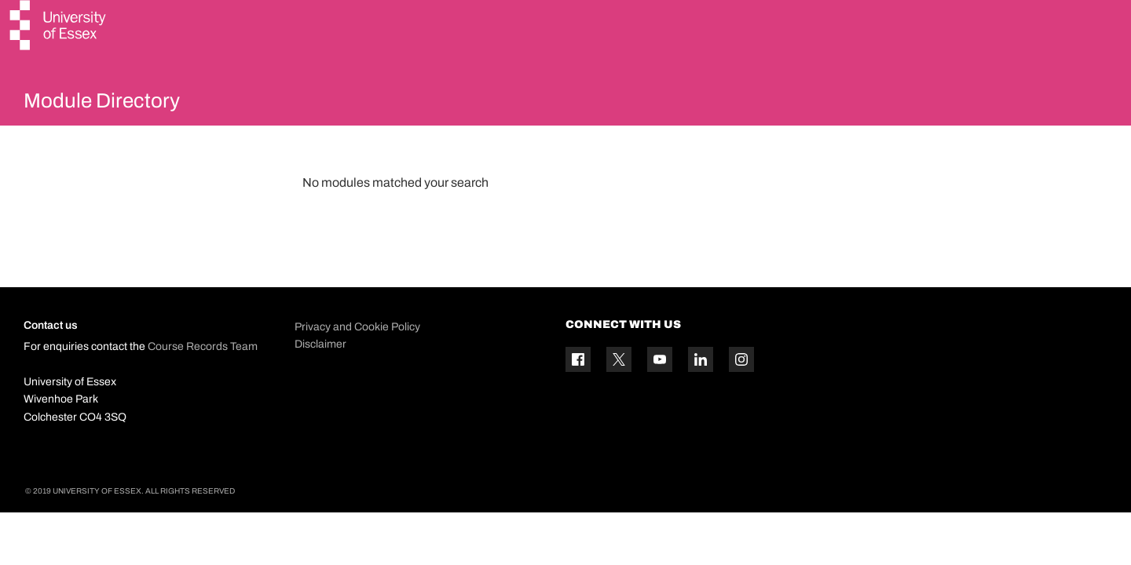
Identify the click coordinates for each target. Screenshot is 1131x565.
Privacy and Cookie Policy (357, 364)
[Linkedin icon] (700, 397)
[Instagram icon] (741, 397)
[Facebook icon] (578, 397)
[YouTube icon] (659, 397)
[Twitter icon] (618, 397)
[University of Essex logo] (59, 27)
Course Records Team (203, 384)
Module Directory (131, 105)
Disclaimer (320, 381)
